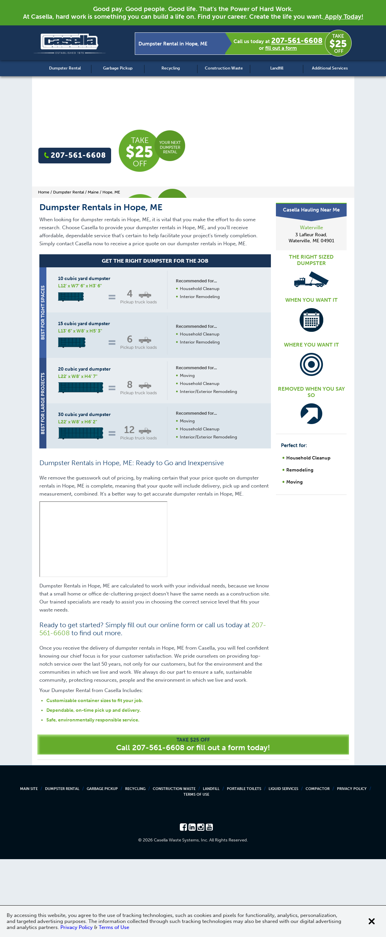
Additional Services (330, 68)
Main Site (29, 866)
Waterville (311, 228)
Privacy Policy (352, 866)
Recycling (170, 68)
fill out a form (281, 48)
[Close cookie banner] (372, 921)
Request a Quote (199, 509)
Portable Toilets (244, 866)
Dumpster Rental (65, 68)
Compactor (318, 866)
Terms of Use (196, 872)
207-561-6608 (297, 40)
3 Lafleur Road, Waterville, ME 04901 (311, 238)
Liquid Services (283, 866)
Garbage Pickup (117, 68)
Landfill (276, 68)
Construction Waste (224, 68)
